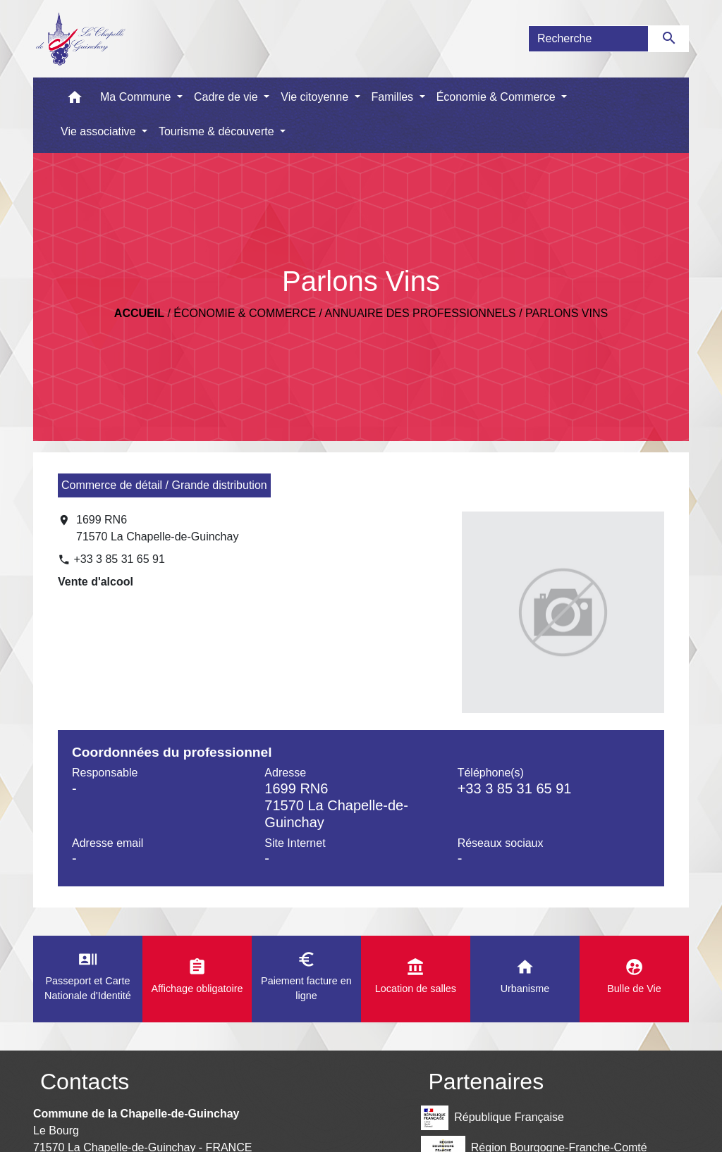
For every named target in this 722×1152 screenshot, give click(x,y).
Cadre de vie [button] (227, 97)
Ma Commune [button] (137, 97)
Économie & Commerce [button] (497, 97)
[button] (74, 100)
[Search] (588, 38)
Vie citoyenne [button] (316, 97)
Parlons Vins (566, 313)
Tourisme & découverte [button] (218, 131)
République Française (492, 1117)
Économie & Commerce (244, 313)
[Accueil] (80, 38)
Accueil (139, 313)
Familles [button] (394, 97)
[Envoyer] (669, 38)
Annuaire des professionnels (420, 313)
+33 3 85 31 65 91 (118, 559)
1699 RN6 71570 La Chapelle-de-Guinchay (157, 528)
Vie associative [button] (100, 131)
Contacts (84, 1081)
